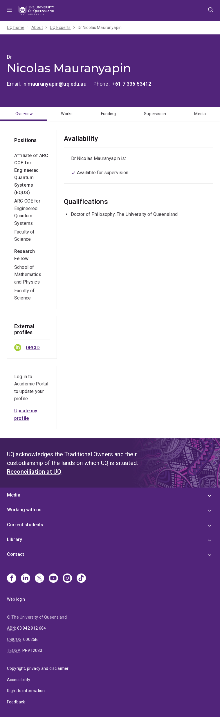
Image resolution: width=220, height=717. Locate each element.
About (37, 27)
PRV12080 (32, 650)
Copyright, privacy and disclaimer (37, 668)
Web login (16, 599)
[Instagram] (67, 579)
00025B (30, 639)
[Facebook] (11, 579)
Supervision (155, 113)
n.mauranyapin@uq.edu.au (55, 84)
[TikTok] (81, 579)
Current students (25, 524)
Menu (9, 10)
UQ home (15, 27)
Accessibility (18, 679)
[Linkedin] (25, 579)
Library (14, 539)
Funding (108, 113)
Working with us (24, 509)
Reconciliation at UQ (34, 471)
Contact (15, 554)
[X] (39, 579)
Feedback (16, 702)
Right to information (26, 690)
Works (67, 113)
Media (200, 113)
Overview (24, 113)
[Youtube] (53, 579)
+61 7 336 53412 (131, 84)
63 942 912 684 (31, 628)
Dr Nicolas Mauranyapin (100, 27)
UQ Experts (60, 27)
